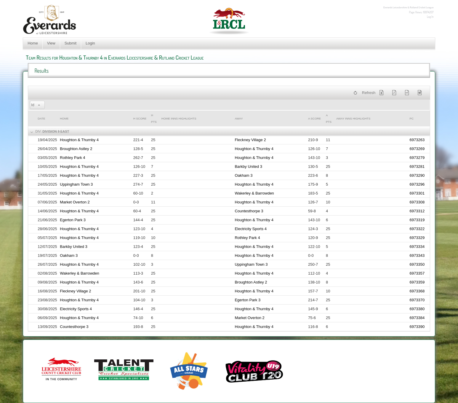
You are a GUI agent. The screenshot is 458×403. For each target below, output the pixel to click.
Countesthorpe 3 (249, 211)
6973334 (417, 246)
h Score (139, 118)
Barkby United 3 (248, 166)
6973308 (417, 202)
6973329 (417, 237)
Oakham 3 (243, 175)
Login (90, 43)
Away (239, 118)
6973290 (417, 175)
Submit (70, 43)
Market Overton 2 (74, 202)
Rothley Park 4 (72, 157)
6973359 (417, 282)
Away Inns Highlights (353, 118)
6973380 (417, 309)
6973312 (417, 211)
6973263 (417, 140)
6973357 (417, 273)
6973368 (417, 291)
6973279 (417, 157)
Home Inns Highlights (178, 118)
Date (41, 118)
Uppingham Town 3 (76, 184)
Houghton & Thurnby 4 (79, 140)
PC (412, 118)
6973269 (417, 148)
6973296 (417, 184)
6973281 (417, 166)
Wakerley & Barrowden (254, 193)
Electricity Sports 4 (251, 229)
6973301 (417, 193)
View (51, 43)
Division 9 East (55, 131)
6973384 (417, 318)
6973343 (417, 255)
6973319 (417, 220)
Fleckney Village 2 (250, 140)
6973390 (417, 326)
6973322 (417, 229)
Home (33, 43)
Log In (430, 16)
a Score (314, 118)
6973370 (417, 300)
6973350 (417, 264)
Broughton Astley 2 (76, 148)
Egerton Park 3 (73, 220)
